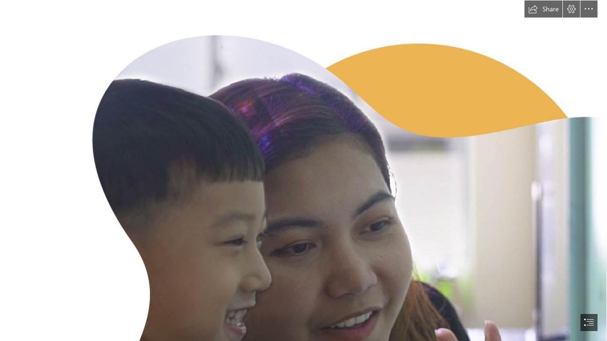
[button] (543, 9)
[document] (303, 170)
